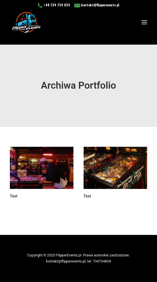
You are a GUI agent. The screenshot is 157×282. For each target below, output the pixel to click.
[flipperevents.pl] (26, 22)
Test (13, 196)
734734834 (102, 261)
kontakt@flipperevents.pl (96, 4)
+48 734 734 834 (54, 4)
